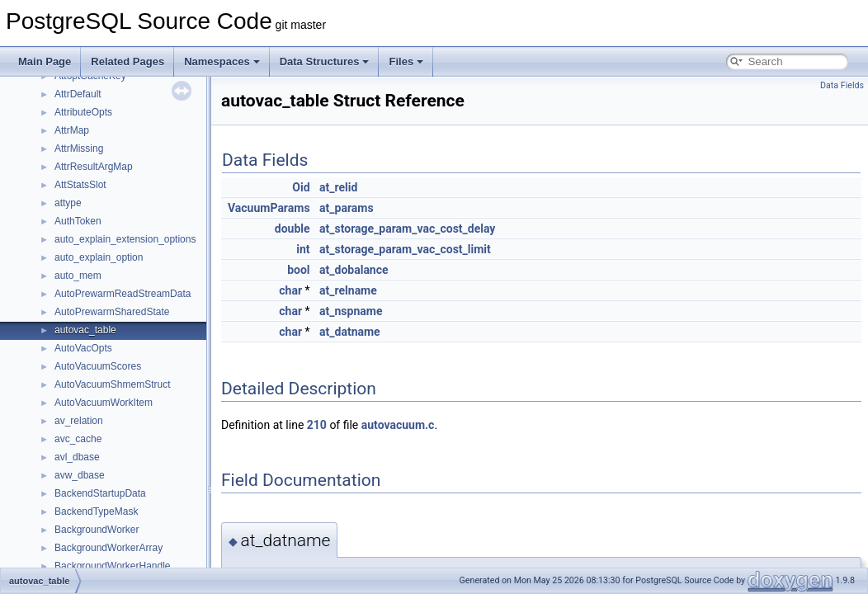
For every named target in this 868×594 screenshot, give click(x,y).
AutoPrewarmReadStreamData (122, 293)
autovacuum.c (398, 424)
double (292, 228)
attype (68, 203)
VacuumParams (269, 207)
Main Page (44, 61)
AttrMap (71, 130)
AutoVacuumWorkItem (103, 402)
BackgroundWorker (96, 529)
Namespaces (222, 61)
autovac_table (85, 330)
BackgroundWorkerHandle (112, 566)
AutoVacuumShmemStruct (112, 384)
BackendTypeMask (96, 511)
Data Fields (842, 85)
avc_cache (77, 439)
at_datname (349, 331)
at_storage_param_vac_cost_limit (405, 249)
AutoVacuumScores (97, 366)
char (290, 290)
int (302, 249)
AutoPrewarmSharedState (111, 312)
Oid (300, 187)
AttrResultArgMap (93, 166)
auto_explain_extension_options (125, 239)
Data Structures (325, 61)
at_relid (338, 187)
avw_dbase (79, 475)
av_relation (78, 421)
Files (406, 61)
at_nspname (350, 311)
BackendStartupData (100, 493)
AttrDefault (77, 94)
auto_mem (77, 275)
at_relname (348, 290)
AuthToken (77, 221)
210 (317, 424)
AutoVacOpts (83, 348)
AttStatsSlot (80, 185)
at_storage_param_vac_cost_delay (407, 228)
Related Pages (127, 61)
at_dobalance (354, 269)
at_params (346, 207)
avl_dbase (77, 457)
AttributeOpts (83, 112)
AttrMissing (78, 148)
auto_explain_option (98, 257)
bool (298, 269)
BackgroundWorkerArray (108, 548)
